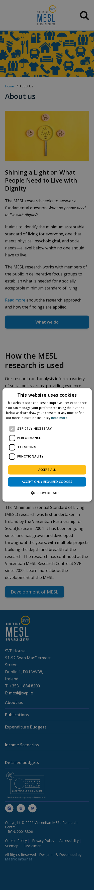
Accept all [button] (47, 469)
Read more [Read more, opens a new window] (59, 418)
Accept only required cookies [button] (47, 482)
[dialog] (46, 445)
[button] (47, 492)
